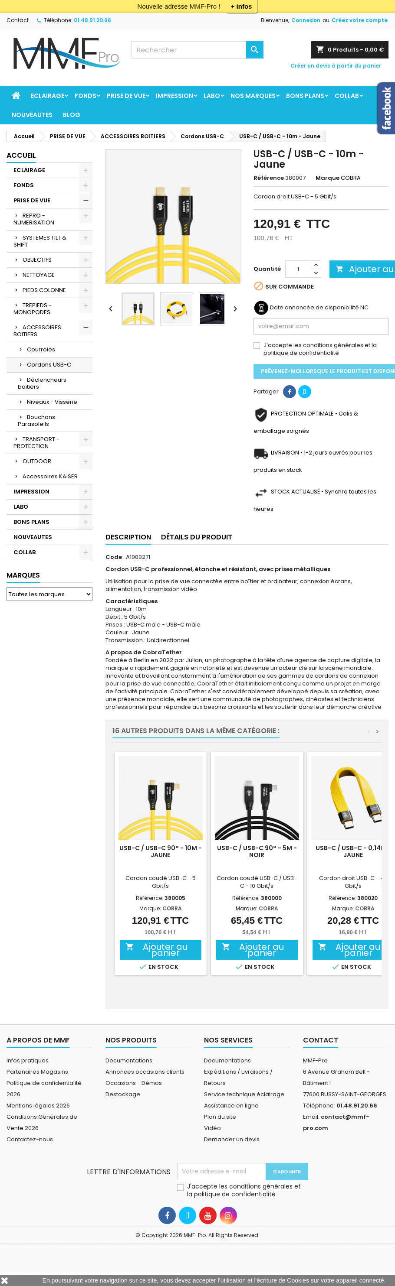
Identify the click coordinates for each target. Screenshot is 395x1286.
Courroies (41, 349)
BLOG (71, 114)
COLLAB (347, 95)
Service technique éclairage (244, 1094)
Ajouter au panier (156, 950)
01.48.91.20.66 (92, 20)
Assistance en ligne (231, 1105)
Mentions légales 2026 (38, 1105)
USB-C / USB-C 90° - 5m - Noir (257, 851)
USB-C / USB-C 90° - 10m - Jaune (160, 851)
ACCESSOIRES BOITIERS (37, 330)
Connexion (305, 20)
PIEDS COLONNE (44, 290)
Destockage (122, 1094)
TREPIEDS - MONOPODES (32, 308)
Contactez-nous (30, 1139)
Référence (268, 178)
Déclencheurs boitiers (42, 383)
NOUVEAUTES (32, 114)
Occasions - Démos (133, 1083)
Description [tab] (128, 537)
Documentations (128, 1060)
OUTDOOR (37, 461)
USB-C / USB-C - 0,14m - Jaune (353, 851)
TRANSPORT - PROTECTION (36, 442)
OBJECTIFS (37, 260)
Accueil (21, 155)
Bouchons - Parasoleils (38, 420)
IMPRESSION (174, 95)
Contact (18, 20)
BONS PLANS (305, 95)
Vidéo (212, 1128)
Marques (23, 575)
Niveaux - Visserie (52, 402)
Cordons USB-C (49, 364)
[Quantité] (298, 269)
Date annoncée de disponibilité (314, 308)
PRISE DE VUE (126, 95)
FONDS (85, 95)
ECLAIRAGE (47, 95)
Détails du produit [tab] (196, 537)
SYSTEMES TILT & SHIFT (39, 241)
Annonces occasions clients (144, 1072)
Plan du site (220, 1117)
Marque (327, 178)
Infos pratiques (28, 1060)
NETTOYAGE (39, 275)
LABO (212, 95)
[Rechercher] (197, 49)
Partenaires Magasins (37, 1072)
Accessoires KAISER (50, 476)
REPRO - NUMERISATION (33, 219)
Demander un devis (232, 1139)
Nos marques (253, 95)
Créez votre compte (360, 20)
